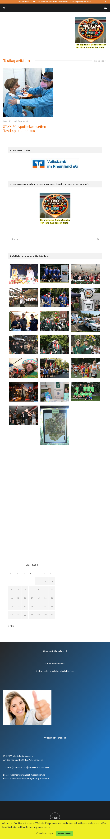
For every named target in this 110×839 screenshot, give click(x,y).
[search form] (51, 239)
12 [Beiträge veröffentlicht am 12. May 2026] (18, 598)
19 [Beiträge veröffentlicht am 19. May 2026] (18, 606)
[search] (98, 239)
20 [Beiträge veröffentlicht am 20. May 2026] (25, 606)
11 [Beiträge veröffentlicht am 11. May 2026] (11, 598)
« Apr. (11, 625)
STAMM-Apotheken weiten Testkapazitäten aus (24, 128)
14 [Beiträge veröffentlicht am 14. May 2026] (32, 598)
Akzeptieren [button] (64, 833)
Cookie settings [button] (44, 833)
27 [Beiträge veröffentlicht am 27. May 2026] (25, 614)
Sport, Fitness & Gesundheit (15, 121)
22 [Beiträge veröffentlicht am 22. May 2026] (38, 606)
